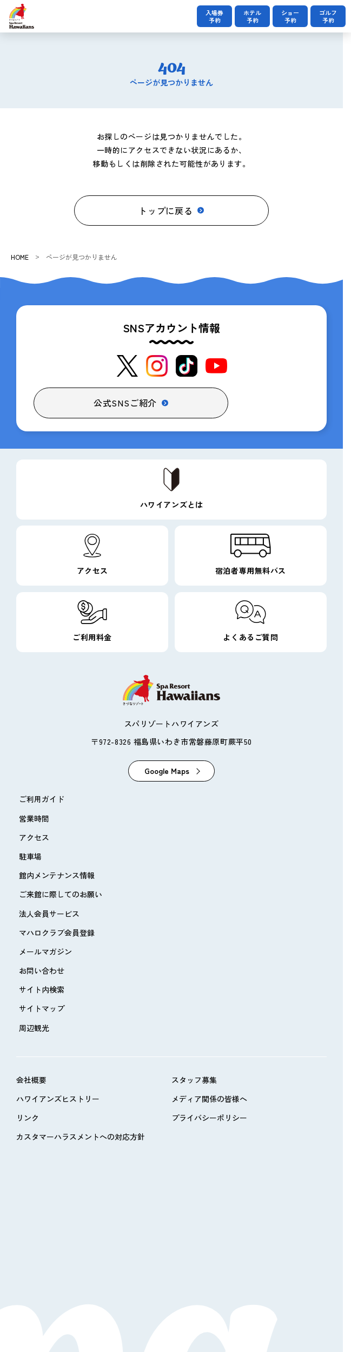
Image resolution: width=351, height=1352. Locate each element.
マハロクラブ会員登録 (57, 932)
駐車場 (30, 856)
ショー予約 (290, 16)
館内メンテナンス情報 (57, 875)
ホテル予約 (252, 16)
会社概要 (31, 1079)
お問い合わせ (41, 970)
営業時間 (34, 818)
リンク (27, 1117)
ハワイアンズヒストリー (58, 1098)
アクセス (34, 837)
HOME (20, 256)
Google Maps (166, 770)
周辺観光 (34, 1027)
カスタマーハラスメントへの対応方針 (80, 1136)
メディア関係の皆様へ (209, 1098)
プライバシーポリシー (209, 1117)
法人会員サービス (49, 913)
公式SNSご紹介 (125, 402)
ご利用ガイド (41, 798)
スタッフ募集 (194, 1079)
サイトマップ (41, 1008)
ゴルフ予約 (328, 16)
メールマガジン (45, 951)
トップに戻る (165, 210)
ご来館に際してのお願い (60, 894)
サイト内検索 (41, 989)
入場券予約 (214, 16)
